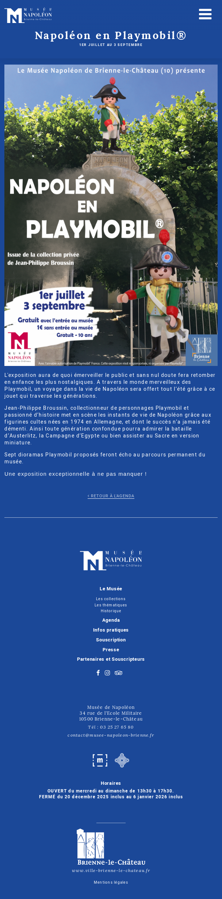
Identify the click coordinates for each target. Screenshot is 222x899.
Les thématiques (111, 605)
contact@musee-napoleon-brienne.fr (111, 735)
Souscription (111, 640)
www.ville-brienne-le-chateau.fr (111, 849)
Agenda (111, 620)
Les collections (111, 599)
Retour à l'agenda (111, 496)
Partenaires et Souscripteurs (111, 659)
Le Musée (111, 589)
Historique (111, 611)
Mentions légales (111, 882)
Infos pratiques (111, 630)
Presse (111, 650)
